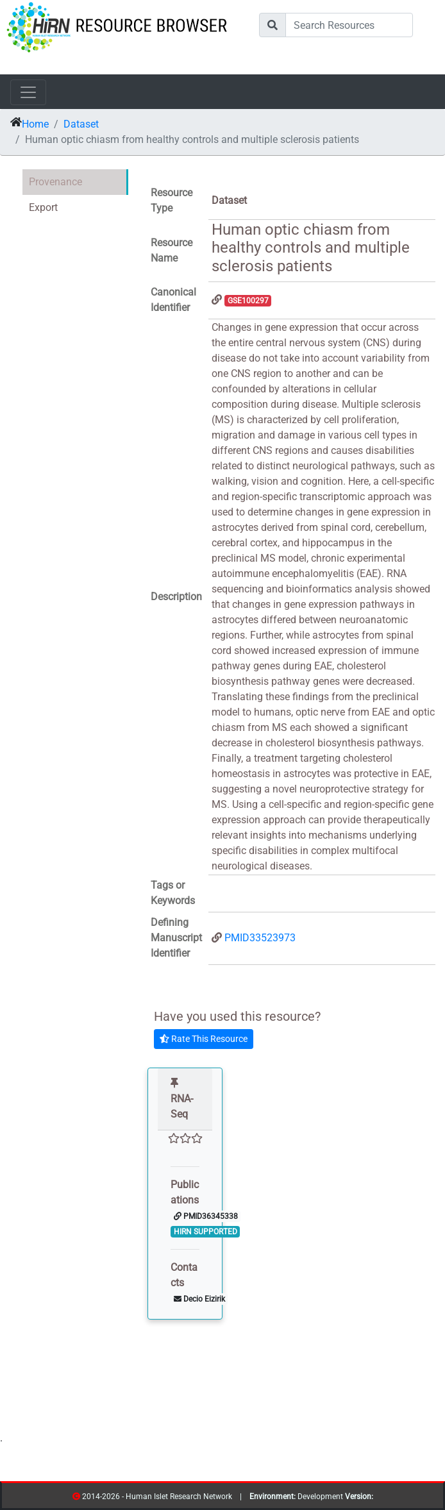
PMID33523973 (260, 938)
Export (43, 207)
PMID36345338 (206, 1216)
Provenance (55, 182)
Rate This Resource (204, 1039)
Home (35, 124)
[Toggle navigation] (28, 92)
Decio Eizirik (199, 1299)
